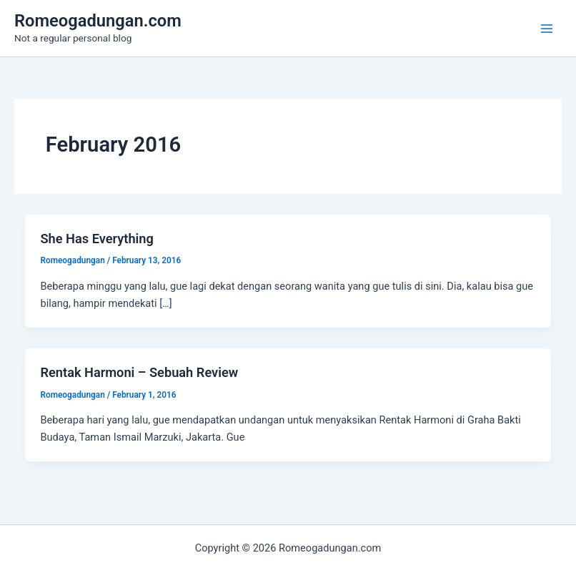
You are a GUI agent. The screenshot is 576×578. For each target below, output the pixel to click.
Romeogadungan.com (98, 21)
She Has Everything (96, 238)
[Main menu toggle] (547, 29)
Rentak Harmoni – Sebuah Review (139, 372)
